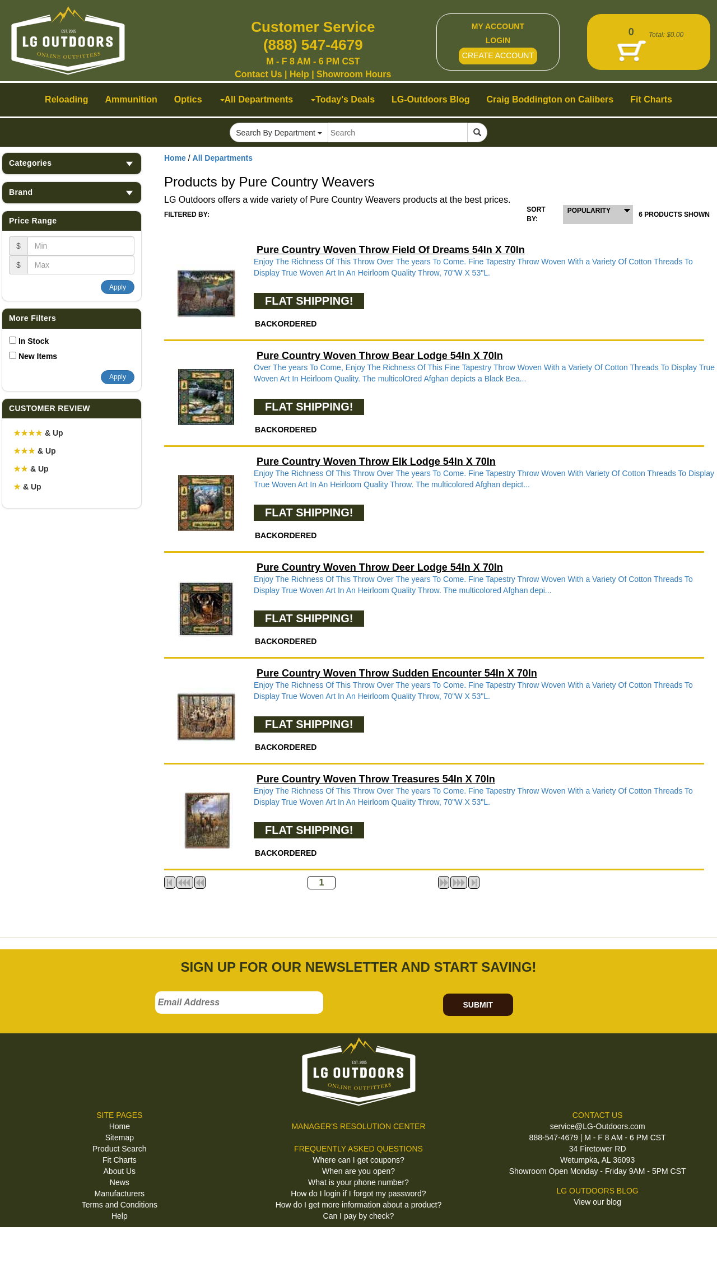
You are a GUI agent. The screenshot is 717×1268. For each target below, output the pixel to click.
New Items (37, 356)
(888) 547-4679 (313, 44)
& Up (38, 432)
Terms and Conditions (119, 1204)
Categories (71, 163)
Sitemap (119, 1137)
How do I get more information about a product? (359, 1204)
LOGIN (498, 40)
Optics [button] (188, 99)
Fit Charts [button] (651, 99)
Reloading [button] (66, 99)
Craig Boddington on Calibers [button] (550, 99)
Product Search (119, 1148)
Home (175, 157)
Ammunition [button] (131, 99)
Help (299, 74)
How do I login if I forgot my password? (358, 1193)
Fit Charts (120, 1159)
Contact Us (258, 74)
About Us (120, 1171)
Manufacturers (120, 1193)
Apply (117, 287)
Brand (71, 192)
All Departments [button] (257, 99)
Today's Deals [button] (343, 99)
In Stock (33, 341)
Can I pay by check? (358, 1215)
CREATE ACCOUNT (498, 55)
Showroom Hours (353, 74)
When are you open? (358, 1171)
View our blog (597, 1201)
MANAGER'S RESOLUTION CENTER (358, 1126)
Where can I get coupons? (358, 1159)
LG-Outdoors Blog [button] (431, 99)
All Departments (223, 157)
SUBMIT (478, 1004)
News (119, 1182)
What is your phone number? (358, 1182)
